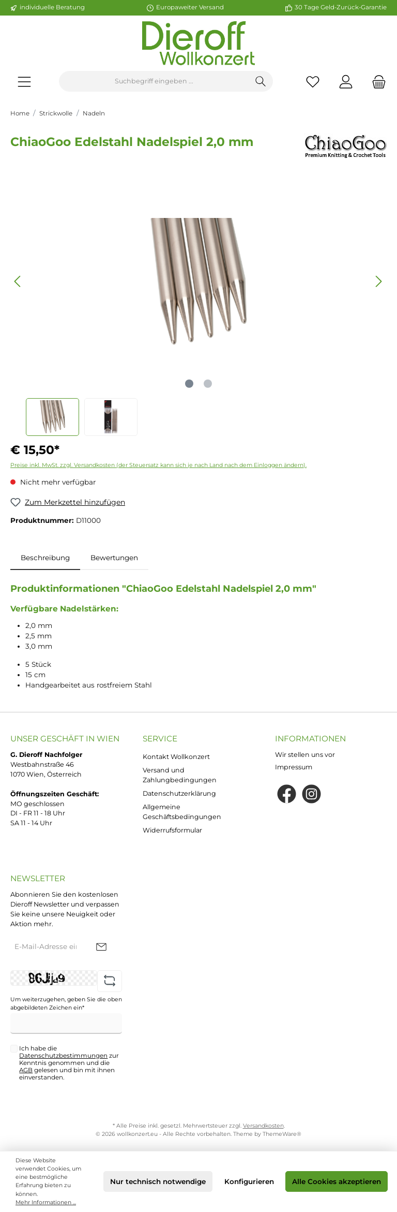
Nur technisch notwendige (158, 1181)
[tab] (45, 558)
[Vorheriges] (18, 281)
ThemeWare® (282, 1134)
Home (19, 113)
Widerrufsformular (172, 830)
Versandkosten (263, 1125)
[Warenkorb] (376, 81)
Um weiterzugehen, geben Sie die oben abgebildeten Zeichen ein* (66, 1003)
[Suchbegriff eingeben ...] (154, 81)
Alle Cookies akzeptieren (336, 1181)
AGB (26, 1070)
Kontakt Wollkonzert (176, 757)
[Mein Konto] (346, 81)
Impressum (293, 767)
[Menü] (24, 81)
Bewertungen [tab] (114, 557)
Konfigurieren (249, 1181)
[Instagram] (311, 794)
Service (160, 738)
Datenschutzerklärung (179, 793)
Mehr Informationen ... (46, 1202)
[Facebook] (286, 794)
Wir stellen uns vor (305, 754)
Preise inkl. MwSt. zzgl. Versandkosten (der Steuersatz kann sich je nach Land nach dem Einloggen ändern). (158, 465)
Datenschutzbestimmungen (63, 1055)
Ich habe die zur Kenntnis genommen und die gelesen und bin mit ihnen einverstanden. (69, 1063)
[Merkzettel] (313, 81)
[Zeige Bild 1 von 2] (189, 383)
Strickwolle (55, 113)
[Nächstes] (378, 281)
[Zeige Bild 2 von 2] (208, 383)
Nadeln (94, 113)
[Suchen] (261, 81)
